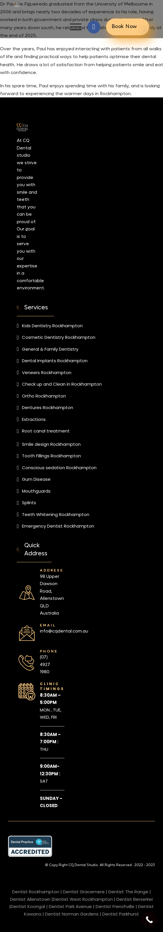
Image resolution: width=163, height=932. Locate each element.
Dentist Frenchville (115, 906)
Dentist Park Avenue (70, 906)
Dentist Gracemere (84, 892)
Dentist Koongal (28, 906)
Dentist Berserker (134, 899)
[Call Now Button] (149, 920)
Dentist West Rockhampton (83, 899)
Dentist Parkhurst (120, 914)
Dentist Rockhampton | (37, 892)
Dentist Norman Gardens (72, 914)
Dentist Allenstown (30, 899)
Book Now (128, 27)
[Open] (76, 26)
